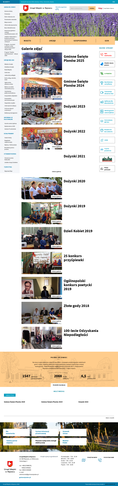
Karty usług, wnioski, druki (10, 79)
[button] (113, 22)
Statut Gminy (8, 137)
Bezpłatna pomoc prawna (9, 148)
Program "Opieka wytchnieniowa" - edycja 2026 (11, 53)
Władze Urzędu (9, 64)
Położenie (7, 14)
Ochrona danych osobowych (9, 109)
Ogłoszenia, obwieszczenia (9, 83)
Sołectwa (7, 72)
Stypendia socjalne (10, 103)
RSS (114, 2)
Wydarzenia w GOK (10, 126)
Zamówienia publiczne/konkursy (10, 92)
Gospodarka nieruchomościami (9, 99)
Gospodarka (80, 40)
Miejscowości (8, 22)
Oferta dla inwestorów (11, 25)
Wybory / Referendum (11, 145)
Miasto (27, 40)
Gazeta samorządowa (11, 123)
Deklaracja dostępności (11, 113)
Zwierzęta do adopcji (10, 106)
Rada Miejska (8, 70)
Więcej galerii (110, 418)
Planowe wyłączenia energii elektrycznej (45, 442)
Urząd (52, 40)
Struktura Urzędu (9, 67)
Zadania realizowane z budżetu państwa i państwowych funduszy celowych (11, 39)
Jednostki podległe (10, 75)
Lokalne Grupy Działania (11, 162)
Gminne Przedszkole (10, 129)
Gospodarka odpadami (11, 96)
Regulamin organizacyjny (8, 141)
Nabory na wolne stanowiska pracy (9, 87)
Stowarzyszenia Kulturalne (9, 158)
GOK (108, 40)
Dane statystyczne (10, 17)
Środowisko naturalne (11, 19)
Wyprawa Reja (8, 171)
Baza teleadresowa (10, 28)
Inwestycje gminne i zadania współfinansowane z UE (11, 32)
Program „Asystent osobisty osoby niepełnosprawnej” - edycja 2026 (10, 47)
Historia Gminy (8, 11)
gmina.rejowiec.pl (110, 484)
